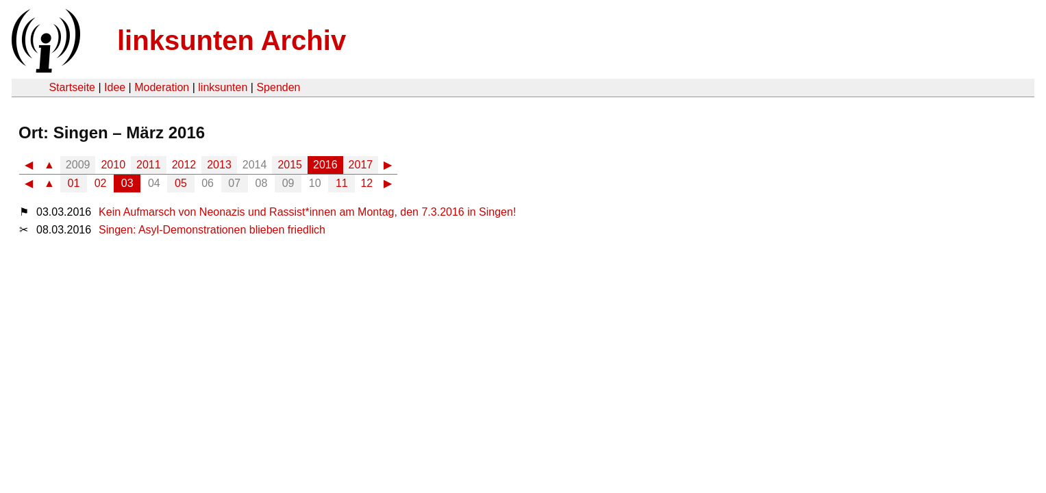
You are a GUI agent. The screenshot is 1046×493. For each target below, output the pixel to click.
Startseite (72, 87)
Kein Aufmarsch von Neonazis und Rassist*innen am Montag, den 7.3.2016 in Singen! (307, 212)
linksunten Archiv (231, 40)
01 (74, 183)
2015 (289, 164)
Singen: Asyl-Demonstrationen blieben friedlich (212, 230)
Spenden (278, 87)
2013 (219, 164)
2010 (113, 164)
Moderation (161, 87)
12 (366, 183)
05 (181, 183)
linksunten (222, 87)
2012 (184, 164)
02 (101, 183)
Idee (114, 87)
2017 (361, 164)
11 (342, 183)
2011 (148, 164)
